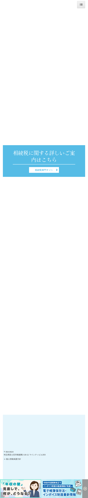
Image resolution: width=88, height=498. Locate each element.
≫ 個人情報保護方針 (12, 459)
